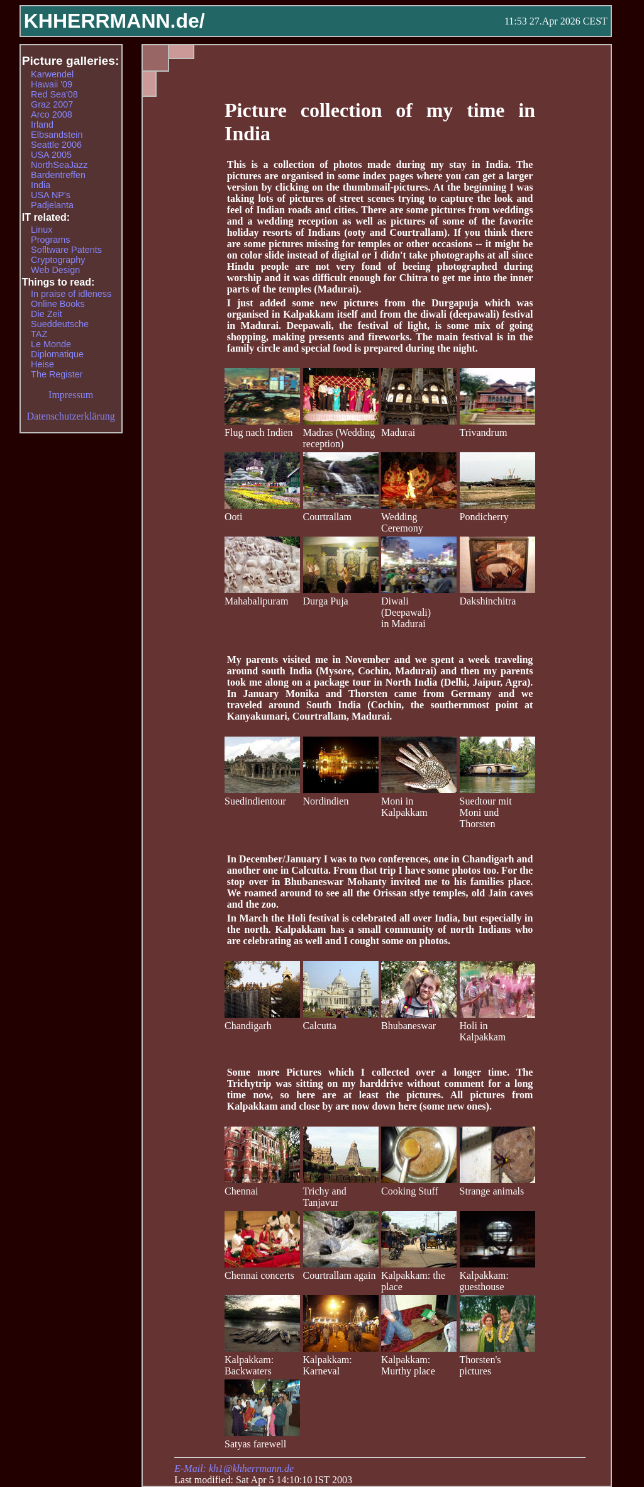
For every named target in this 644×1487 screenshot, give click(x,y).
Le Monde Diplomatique (57, 349)
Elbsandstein (56, 135)
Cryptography (58, 260)
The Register (56, 374)
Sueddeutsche (60, 324)
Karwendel (52, 74)
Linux (41, 230)
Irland (42, 125)
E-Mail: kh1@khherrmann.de (234, 1468)
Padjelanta (52, 205)
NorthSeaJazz (59, 165)
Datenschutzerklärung (70, 416)
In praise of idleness (71, 294)
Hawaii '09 (51, 84)
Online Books (58, 304)
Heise (42, 364)
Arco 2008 (51, 114)
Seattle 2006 (56, 145)
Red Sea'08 (54, 94)
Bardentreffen (58, 175)
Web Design (55, 270)
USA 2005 (51, 155)
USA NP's (50, 195)
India (40, 185)
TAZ (39, 334)
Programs (50, 240)
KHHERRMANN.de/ (114, 20)
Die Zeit (46, 314)
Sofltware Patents (66, 250)
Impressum (70, 394)
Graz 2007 (52, 104)
